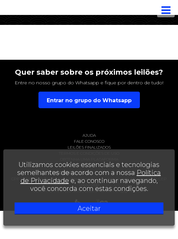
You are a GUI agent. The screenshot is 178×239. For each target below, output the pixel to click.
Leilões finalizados (89, 147)
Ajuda (89, 135)
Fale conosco (89, 141)
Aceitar (89, 208)
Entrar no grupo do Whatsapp (89, 100)
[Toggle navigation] (166, 10)
